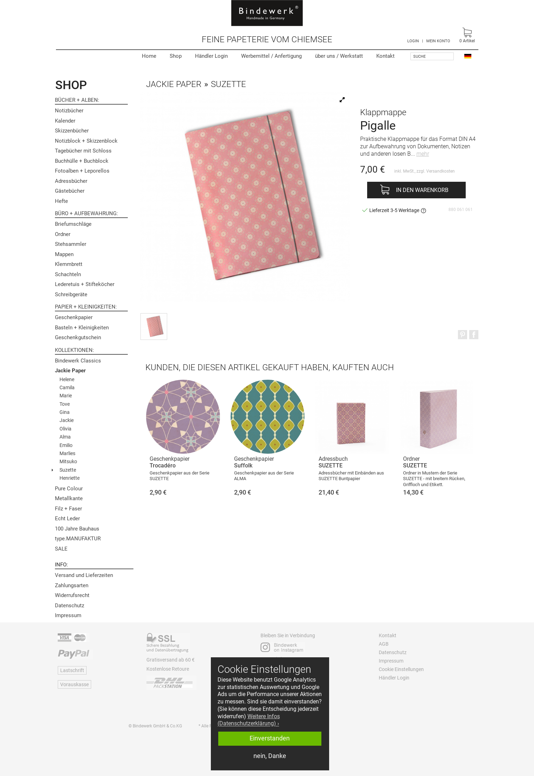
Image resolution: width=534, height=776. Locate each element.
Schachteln (68, 274)
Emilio (66, 445)
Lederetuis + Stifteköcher (84, 284)
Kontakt (385, 56)
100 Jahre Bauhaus (77, 529)
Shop (176, 56)
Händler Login (211, 56)
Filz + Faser (68, 508)
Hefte (61, 201)
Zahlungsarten (71, 585)
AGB (384, 643)
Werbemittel (271, 56)
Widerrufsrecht (72, 595)
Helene (66, 379)
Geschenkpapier (74, 317)
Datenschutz (69, 605)
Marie (65, 395)
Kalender (65, 121)
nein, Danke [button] (269, 755)
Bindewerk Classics (78, 361)
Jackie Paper (70, 370)
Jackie (66, 420)
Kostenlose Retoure (167, 669)
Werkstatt (339, 56)
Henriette (69, 478)
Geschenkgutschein (78, 337)
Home (149, 56)
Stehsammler (70, 244)
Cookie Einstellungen (401, 669)
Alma (65, 437)
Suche (419, 56)
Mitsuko (68, 461)
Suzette (67, 470)
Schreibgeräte (71, 294)
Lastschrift (72, 670)
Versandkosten (440, 171)
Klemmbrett (68, 264)
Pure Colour (69, 488)
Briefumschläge (73, 224)
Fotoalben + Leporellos (82, 171)
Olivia (65, 429)
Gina (64, 412)
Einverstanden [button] (270, 738)
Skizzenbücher (72, 131)
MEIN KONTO (438, 41)
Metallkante (69, 498)
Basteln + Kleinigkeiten (82, 327)
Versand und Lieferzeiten (84, 575)
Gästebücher (69, 191)
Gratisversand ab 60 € (170, 660)
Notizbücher (69, 110)
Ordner (62, 234)
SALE (61, 549)
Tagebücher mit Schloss (83, 151)
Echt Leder (67, 518)
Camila (67, 387)
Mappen (64, 254)
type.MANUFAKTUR (78, 538)
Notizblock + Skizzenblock (86, 141)
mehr (422, 153)
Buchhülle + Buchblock (81, 161)
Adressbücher (71, 181)
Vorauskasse (74, 684)
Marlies (67, 453)
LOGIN (413, 41)
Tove (64, 404)
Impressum (68, 615)
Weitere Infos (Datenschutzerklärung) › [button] (249, 720)
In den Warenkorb (422, 190)
